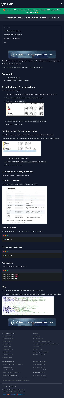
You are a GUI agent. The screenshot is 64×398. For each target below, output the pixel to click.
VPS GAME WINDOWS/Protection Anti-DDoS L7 (46, 344)
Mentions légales (6, 391)
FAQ (5, 42)
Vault (7, 78)
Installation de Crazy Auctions (12, 31)
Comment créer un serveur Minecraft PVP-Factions (16, 380)
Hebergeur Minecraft (8, 336)
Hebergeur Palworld (7, 354)
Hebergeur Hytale (7, 357)
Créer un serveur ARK (39, 364)
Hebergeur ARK (6, 352)
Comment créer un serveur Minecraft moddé (14, 378)
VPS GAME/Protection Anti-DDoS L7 (43, 341)
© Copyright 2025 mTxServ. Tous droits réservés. (13, 389)
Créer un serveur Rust (39, 367)
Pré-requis (7, 27)
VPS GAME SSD (37, 346)
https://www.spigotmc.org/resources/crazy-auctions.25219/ (38, 94)
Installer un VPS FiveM (39, 354)
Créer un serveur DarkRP (40, 378)
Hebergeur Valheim (7, 349)
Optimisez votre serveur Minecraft (11, 372)
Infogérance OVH (38, 338)
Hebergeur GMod (7, 341)
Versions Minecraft (7, 367)
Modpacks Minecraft (7, 370)
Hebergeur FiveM (7, 344)
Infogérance (36, 336)
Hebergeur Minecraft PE (8, 338)
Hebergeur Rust (6, 346)
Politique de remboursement (18, 391)
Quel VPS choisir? (38, 349)
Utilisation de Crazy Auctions (12, 38)
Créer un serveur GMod (39, 375)
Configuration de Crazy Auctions (13, 34)
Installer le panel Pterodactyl (41, 352)
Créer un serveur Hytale (39, 370)
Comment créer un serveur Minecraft (12, 364)
